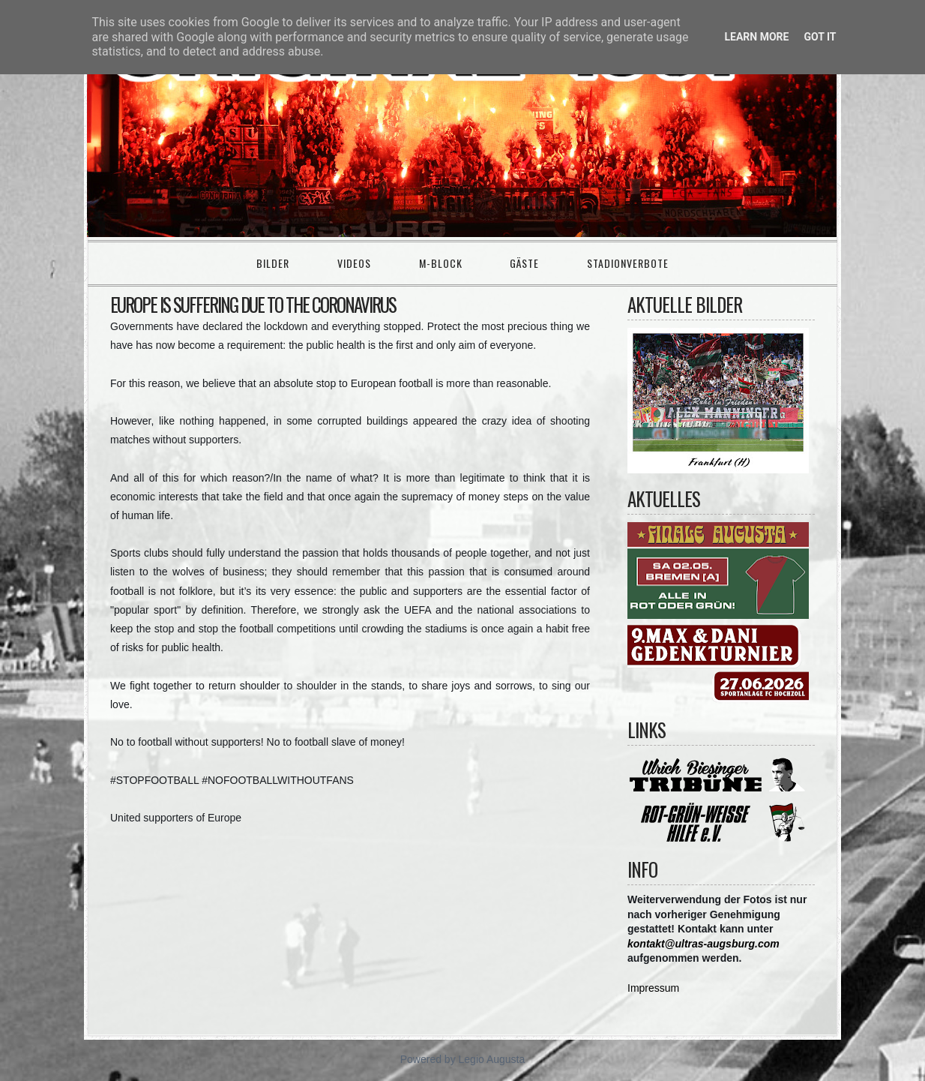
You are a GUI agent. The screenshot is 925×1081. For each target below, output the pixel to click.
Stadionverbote (628, 263)
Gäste (524, 263)
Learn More (756, 37)
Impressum (653, 988)
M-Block (441, 263)
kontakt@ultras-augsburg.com (703, 944)
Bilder (272, 263)
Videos (354, 263)
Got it (820, 37)
